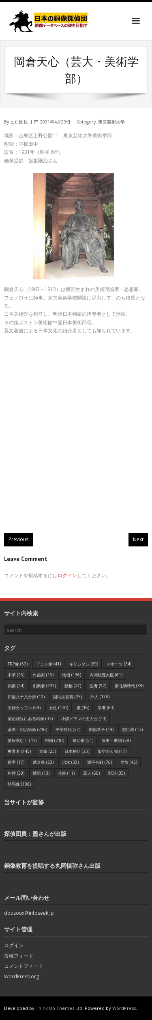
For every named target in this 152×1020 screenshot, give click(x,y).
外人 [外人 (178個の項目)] (99, 696)
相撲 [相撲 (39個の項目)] (16, 773)
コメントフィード (23, 966)
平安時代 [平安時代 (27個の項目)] (68, 729)
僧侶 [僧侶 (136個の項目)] (71, 675)
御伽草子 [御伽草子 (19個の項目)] (101, 729)
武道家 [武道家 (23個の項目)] (43, 762)
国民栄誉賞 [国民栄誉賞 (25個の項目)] (67, 696)
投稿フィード (18, 955)
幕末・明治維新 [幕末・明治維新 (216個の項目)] (27, 729)
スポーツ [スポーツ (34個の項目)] (119, 664)
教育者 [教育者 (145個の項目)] (19, 751)
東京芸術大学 (111, 122)
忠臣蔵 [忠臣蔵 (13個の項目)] (132, 729)
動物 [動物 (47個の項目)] (72, 685)
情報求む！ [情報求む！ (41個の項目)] (22, 740)
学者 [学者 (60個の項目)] (106, 707)
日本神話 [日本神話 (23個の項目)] (76, 751)
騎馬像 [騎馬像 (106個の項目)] (19, 784)
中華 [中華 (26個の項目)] (16, 675)
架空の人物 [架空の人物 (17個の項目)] (112, 751)
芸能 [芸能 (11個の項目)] (66, 773)
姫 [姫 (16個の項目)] (83, 707)
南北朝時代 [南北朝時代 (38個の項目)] (129, 685)
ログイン (67, 575)
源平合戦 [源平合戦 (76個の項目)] (99, 762)
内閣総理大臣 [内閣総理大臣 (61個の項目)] (106, 675)
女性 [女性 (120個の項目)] (58, 707)
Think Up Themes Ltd (59, 1008)
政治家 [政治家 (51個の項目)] (83, 740)
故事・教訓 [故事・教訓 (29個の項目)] (116, 740)
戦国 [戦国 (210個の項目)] (54, 740)
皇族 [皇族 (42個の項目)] (128, 762)
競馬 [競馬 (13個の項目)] (41, 773)
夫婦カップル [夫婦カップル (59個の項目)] (24, 707)
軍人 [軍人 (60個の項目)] (91, 773)
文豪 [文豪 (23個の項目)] (47, 751)
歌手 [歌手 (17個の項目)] (16, 762)
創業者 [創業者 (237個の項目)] (44, 685)
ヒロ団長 (19, 122)
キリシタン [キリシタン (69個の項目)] (83, 664)
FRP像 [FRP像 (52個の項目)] (18, 664)
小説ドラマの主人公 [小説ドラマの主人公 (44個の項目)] (83, 718)
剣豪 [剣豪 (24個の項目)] (16, 685)
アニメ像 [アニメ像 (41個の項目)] (48, 664)
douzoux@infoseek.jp (29, 913)
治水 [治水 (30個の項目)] (70, 762)
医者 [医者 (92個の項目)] (98, 685)
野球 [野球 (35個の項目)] (116, 773)
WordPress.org (21, 976)
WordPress (124, 1008)
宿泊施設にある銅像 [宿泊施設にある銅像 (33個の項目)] (30, 718)
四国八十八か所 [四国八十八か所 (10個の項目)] (26, 696)
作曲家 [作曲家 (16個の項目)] (43, 675)
